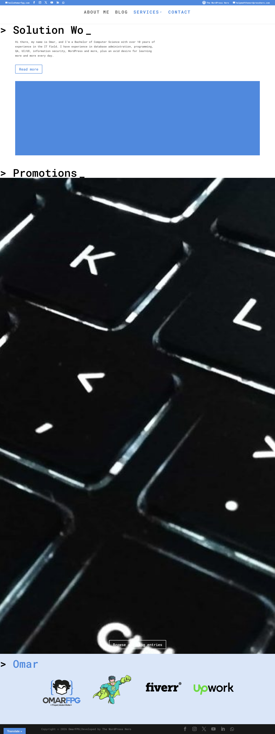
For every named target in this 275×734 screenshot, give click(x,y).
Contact (179, 13)
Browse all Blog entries (137, 644)
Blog (121, 13)
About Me (97, 13)
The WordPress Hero (217, 3)
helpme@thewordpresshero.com (253, 3)
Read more (28, 69)
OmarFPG (74, 729)
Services (146, 13)
